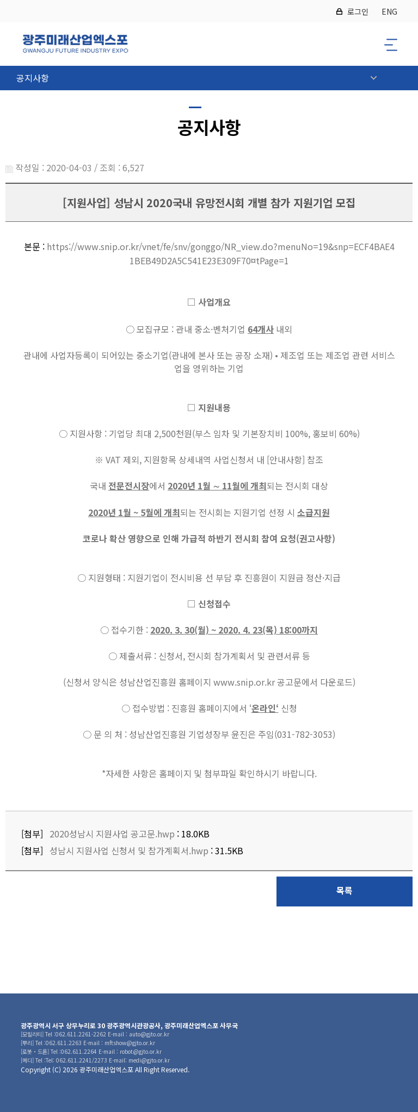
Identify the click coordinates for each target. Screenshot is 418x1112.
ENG (389, 11)
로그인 (357, 11)
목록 (344, 890)
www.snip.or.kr (244, 681)
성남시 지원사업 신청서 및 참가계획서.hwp (129, 850)
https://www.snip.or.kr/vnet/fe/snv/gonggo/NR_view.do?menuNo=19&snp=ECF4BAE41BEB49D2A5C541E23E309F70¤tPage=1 (221, 253)
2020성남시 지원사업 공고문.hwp (112, 833)
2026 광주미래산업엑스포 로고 (75, 44)
